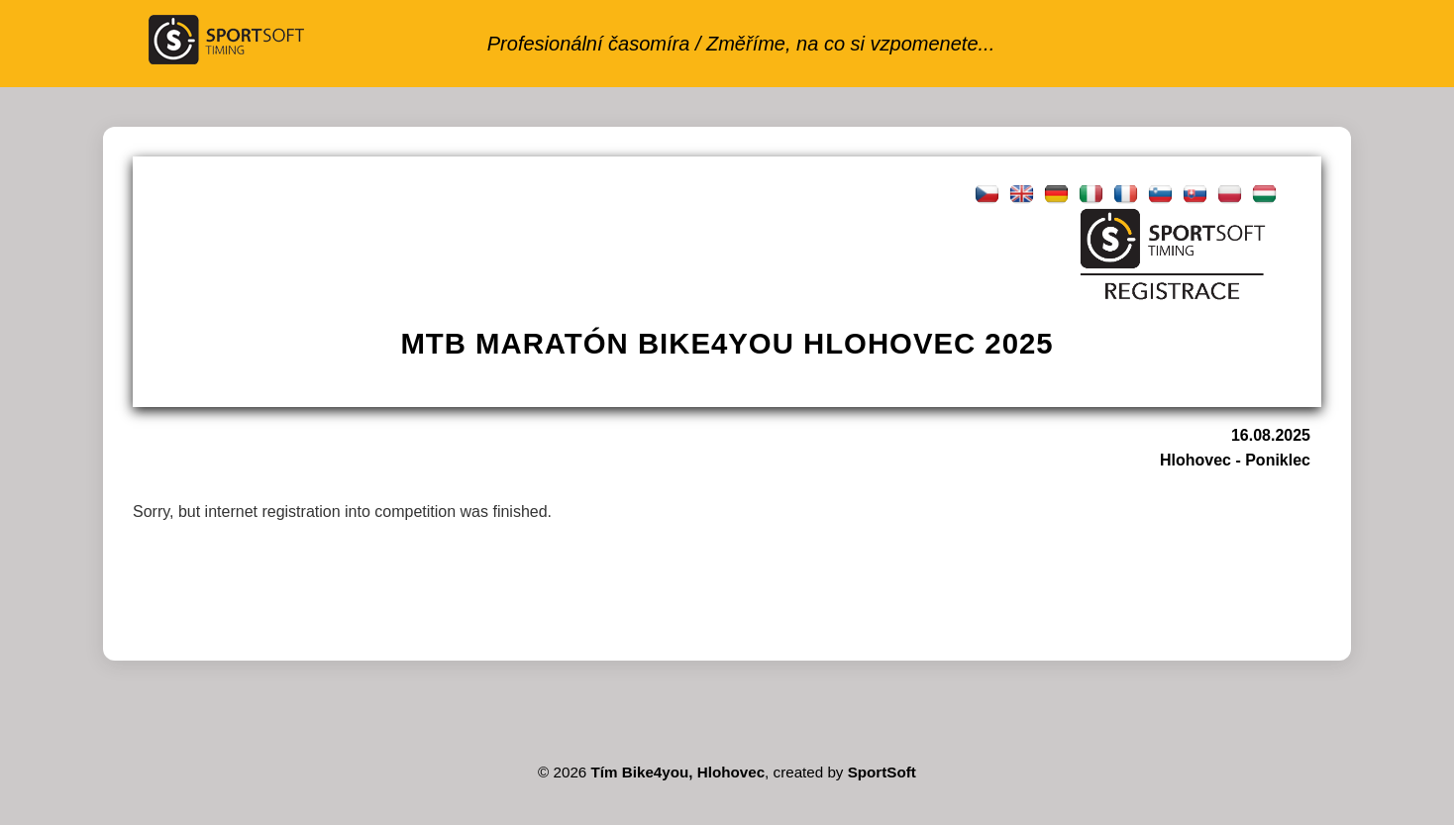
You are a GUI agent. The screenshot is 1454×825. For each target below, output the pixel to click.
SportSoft (882, 772)
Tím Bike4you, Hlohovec (678, 772)
